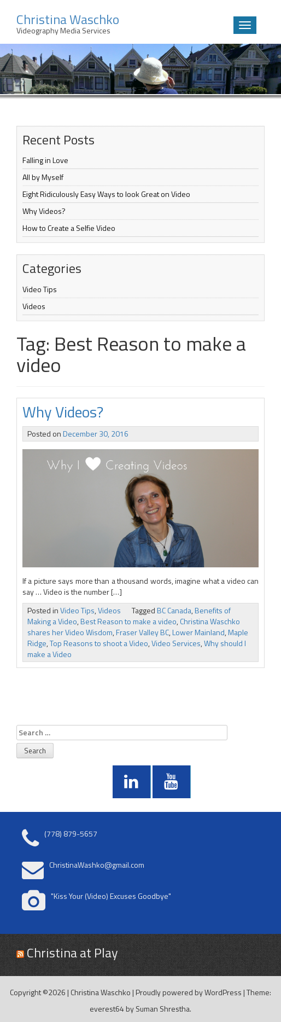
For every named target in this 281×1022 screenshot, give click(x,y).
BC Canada (174, 610)
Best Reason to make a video (128, 621)
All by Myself (42, 177)
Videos (33, 306)
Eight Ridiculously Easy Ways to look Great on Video (106, 194)
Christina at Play (72, 952)
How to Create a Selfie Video (68, 228)
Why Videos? (44, 211)
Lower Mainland (198, 632)
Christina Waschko (101, 992)
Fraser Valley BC (142, 632)
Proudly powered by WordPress (189, 992)
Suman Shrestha (163, 1008)
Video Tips (39, 289)
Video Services (176, 643)
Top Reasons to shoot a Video (99, 643)
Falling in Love (45, 160)
